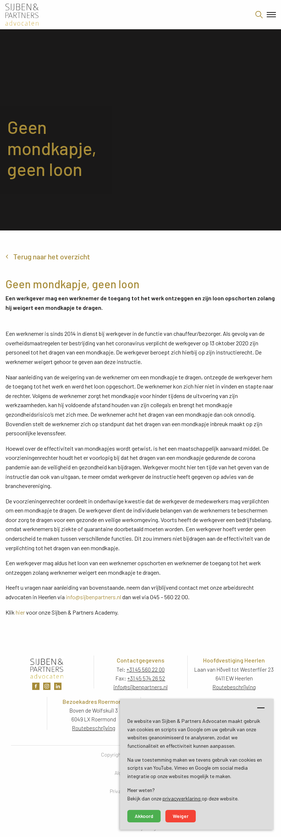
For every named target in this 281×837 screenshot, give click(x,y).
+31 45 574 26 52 (146, 678)
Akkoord (144, 816)
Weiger (180, 816)
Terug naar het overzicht (51, 256)
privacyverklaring (182, 798)
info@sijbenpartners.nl (93, 596)
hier (20, 612)
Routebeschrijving (234, 687)
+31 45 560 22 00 (146, 669)
